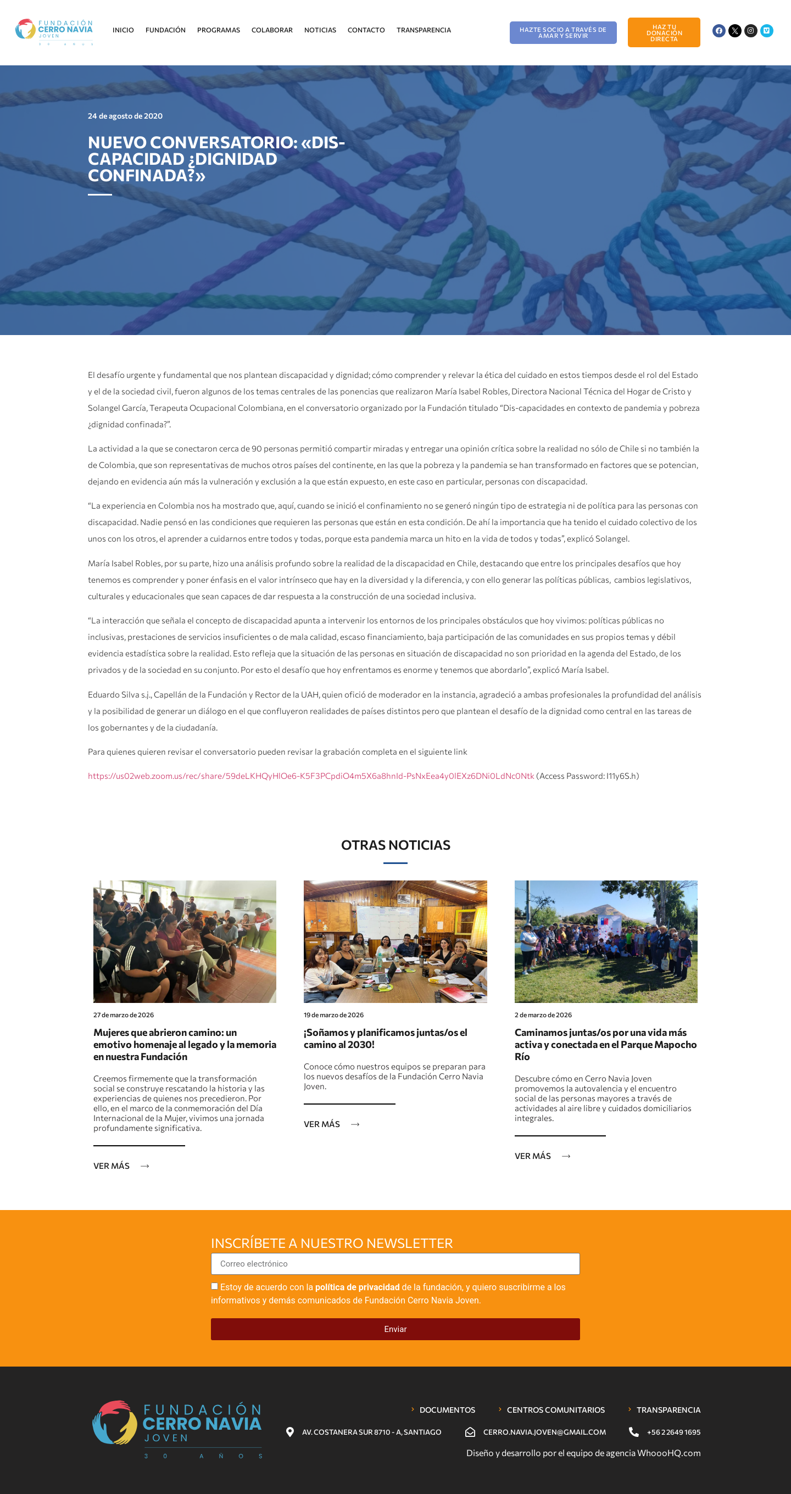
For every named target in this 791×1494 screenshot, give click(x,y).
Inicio (123, 30)
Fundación (166, 30)
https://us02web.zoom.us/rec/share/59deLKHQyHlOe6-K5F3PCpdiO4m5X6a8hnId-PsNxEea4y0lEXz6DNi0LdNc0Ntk (311, 776)
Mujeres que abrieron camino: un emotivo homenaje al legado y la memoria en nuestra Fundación (184, 1044)
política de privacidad (357, 1287)
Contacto (366, 30)
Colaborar (272, 30)
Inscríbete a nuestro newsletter (332, 1243)
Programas (218, 30)
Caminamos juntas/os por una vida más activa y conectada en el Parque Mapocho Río (606, 1044)
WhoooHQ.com (669, 1452)
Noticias (320, 30)
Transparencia (424, 30)
